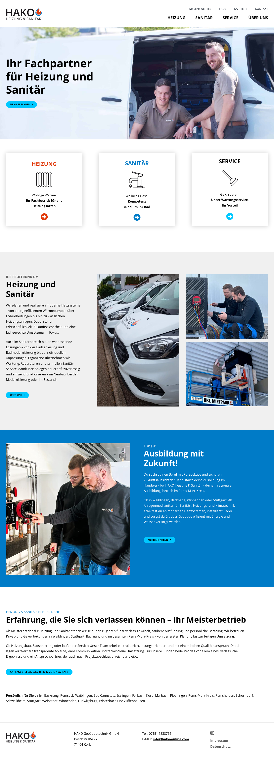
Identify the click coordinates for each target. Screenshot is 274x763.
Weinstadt (50, 701)
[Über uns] (21, 104)
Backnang (51, 695)
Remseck (67, 695)
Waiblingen (83, 695)
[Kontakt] (39, 672)
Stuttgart (34, 701)
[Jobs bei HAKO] (159, 540)
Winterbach (107, 701)
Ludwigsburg (87, 701)
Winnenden (67, 701)
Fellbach (138, 695)
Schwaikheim (15, 701)
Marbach (161, 695)
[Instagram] (212, 733)
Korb (150, 695)
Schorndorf (244, 695)
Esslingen (123, 695)
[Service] (229, 216)
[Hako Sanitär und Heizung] (17, 395)
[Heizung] (44, 216)
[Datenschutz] (220, 746)
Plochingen (178, 695)
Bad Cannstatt (104, 695)
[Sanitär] (137, 217)
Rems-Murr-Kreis (201, 695)
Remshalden (224, 695)
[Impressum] (219, 740)
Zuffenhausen (134, 701)
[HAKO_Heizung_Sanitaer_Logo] (24, 8)
